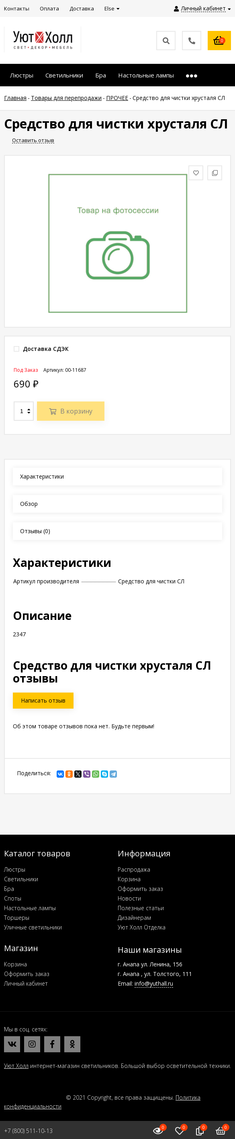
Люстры (14, 869)
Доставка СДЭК (41, 348)
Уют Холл (16, 1066)
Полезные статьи (141, 908)
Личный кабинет (26, 983)
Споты (12, 898)
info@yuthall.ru (154, 983)
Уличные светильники (33, 927)
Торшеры (16, 917)
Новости (129, 898)
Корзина (129, 879)
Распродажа (134, 869)
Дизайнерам (134, 917)
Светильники (21, 879)
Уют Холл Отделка (142, 927)
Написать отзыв (43, 700)
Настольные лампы (30, 908)
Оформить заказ (140, 888)
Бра (9, 888)
